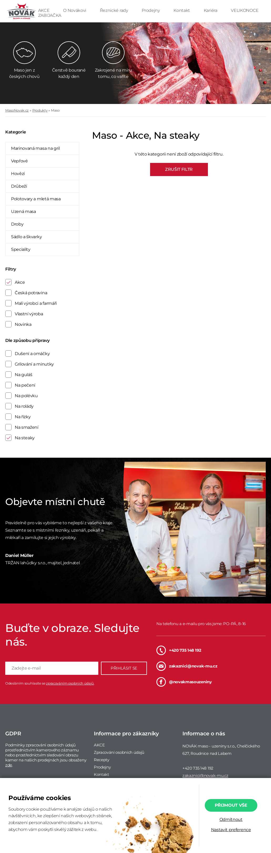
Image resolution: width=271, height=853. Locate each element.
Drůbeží (19, 186)
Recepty (101, 759)
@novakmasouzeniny (184, 682)
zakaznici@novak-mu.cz (186, 666)
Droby (17, 224)
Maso (55, 110)
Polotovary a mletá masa (36, 198)
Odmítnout (231, 819)
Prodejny (151, 10)
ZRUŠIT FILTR (179, 169)
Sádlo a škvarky (26, 236)
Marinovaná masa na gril (35, 148)
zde (8, 764)
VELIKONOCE (245, 10)
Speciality (20, 249)
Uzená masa (23, 211)
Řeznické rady (114, 10)
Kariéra (211, 10)
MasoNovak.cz (17, 110)
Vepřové (19, 160)
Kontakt (182, 10)
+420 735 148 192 (178, 650)
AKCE (44, 10)
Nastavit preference (231, 829)
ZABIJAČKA (49, 15)
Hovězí (18, 173)
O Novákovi (75, 10)
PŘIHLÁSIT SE (124, 668)
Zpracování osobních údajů (119, 752)
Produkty (39, 110)
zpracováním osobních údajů (70, 683)
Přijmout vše (231, 805)
